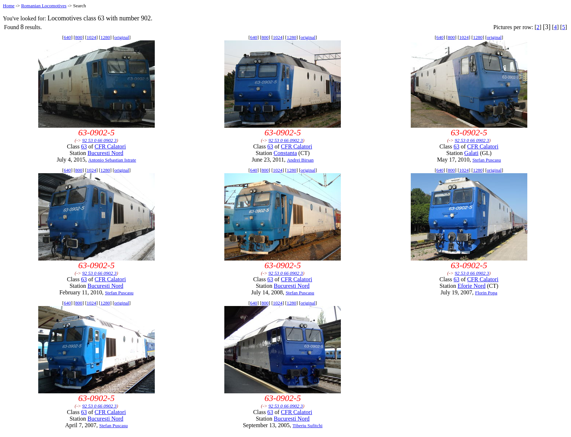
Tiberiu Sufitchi (307, 425)
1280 (105, 37)
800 (79, 37)
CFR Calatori (110, 146)
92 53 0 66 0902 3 (99, 140)
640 (67, 37)
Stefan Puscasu (486, 160)
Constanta (285, 153)
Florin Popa (486, 292)
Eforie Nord (471, 286)
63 (84, 146)
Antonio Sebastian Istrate (112, 160)
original (121, 37)
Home (9, 5)
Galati (471, 153)
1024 (91, 37)
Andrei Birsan (300, 160)
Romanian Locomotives (44, 5)
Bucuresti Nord (105, 153)
